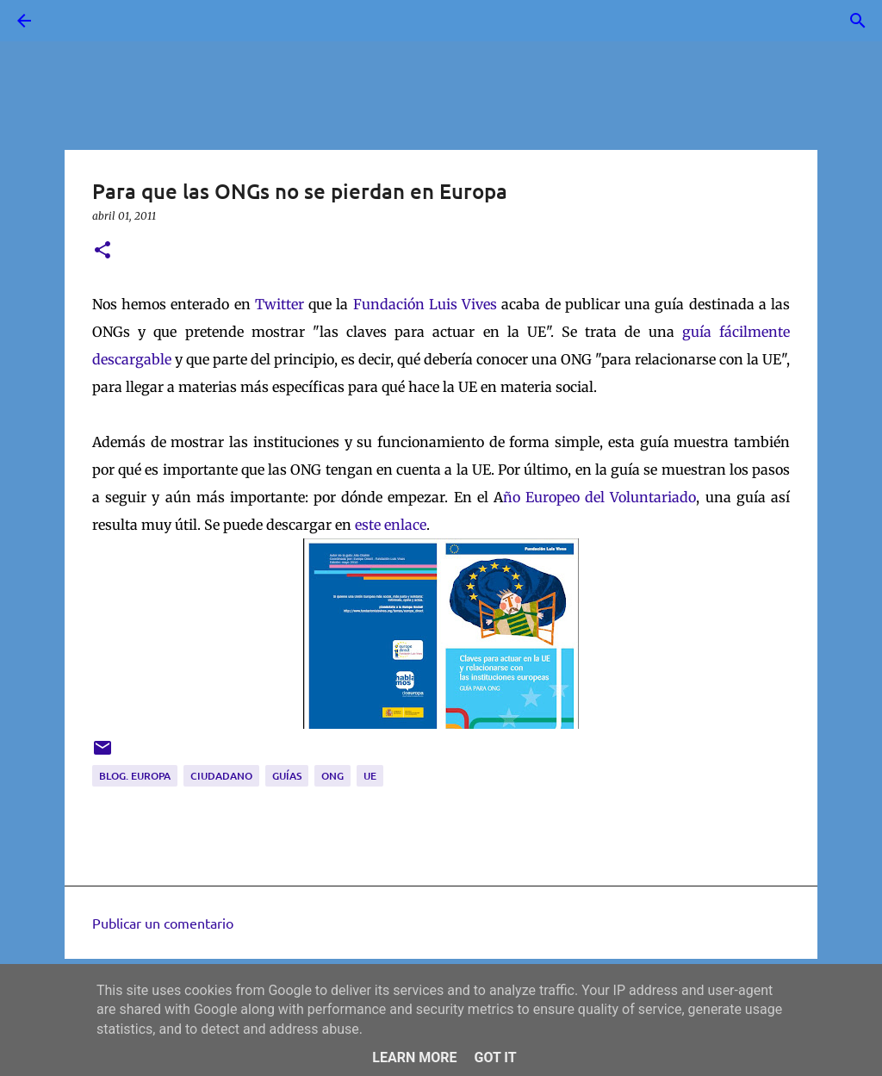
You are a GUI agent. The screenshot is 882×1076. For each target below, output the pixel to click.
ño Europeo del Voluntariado (600, 497)
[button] (102, 251)
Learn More (414, 1057)
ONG (332, 775)
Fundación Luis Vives (425, 304)
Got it (495, 1057)
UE (369, 775)
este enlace (390, 524)
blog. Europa (135, 775)
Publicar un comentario (162, 922)
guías (286, 775)
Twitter (279, 304)
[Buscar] (72, 20)
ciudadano (221, 775)
